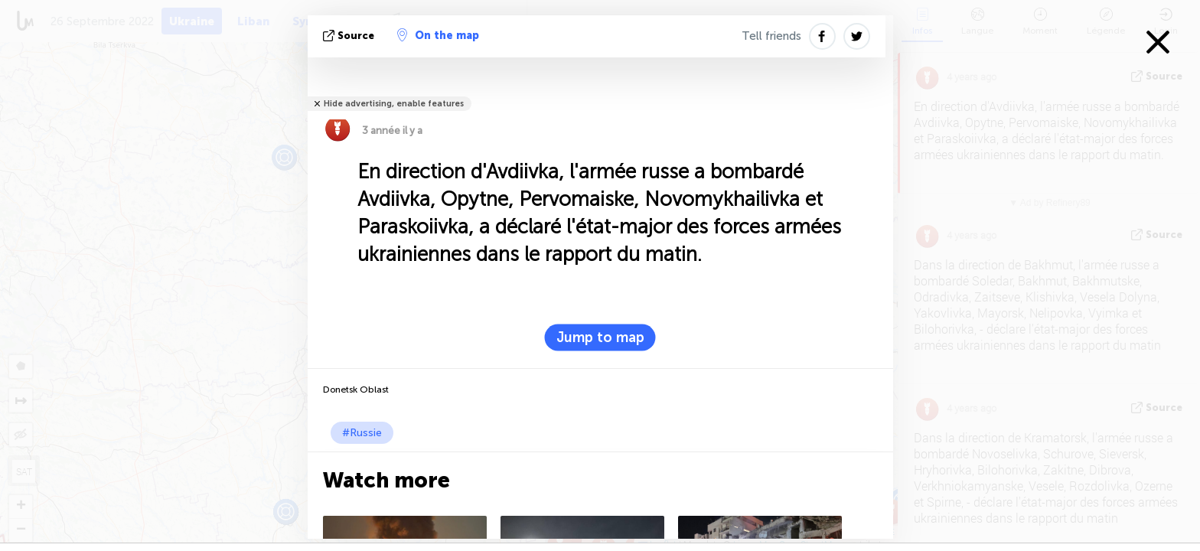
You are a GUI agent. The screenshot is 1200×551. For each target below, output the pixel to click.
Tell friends (771, 36)
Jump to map (600, 337)
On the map (438, 35)
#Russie (362, 432)
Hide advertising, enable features (394, 104)
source (350, 35)
